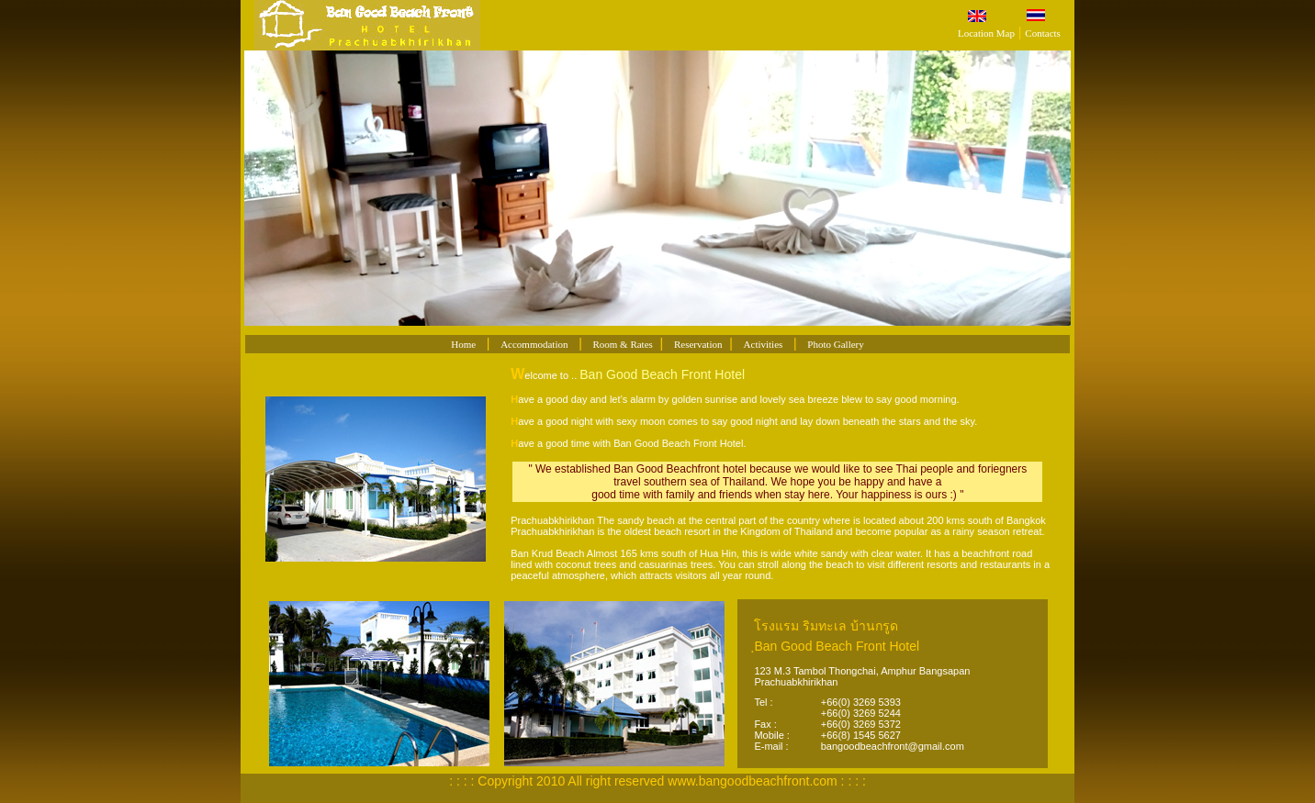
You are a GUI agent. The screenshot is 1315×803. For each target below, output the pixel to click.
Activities (763, 344)
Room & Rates (622, 344)
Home (463, 344)
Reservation (698, 344)
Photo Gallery (835, 344)
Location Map (986, 33)
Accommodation (534, 344)
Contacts (1043, 33)
